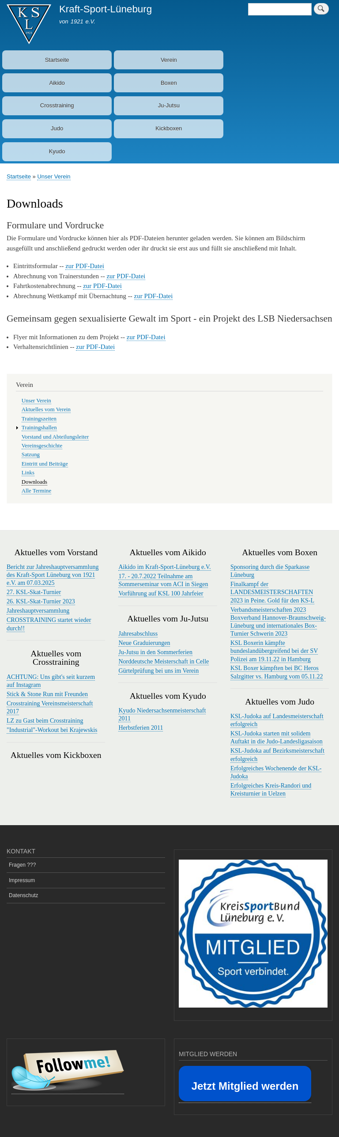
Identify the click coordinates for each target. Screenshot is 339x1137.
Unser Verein (53, 176)
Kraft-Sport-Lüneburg (105, 9)
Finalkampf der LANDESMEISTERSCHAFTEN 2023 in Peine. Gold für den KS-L (272, 592)
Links (28, 473)
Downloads (34, 482)
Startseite (57, 60)
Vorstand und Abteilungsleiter (55, 437)
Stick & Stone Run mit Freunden (47, 694)
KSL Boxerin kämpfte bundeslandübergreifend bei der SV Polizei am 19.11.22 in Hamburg (274, 651)
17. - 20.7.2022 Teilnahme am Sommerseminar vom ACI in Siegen (163, 580)
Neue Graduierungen (144, 643)
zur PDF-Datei (84, 265)
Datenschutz (23, 895)
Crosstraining (57, 105)
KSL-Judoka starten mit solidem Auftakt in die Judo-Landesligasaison (276, 737)
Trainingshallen (39, 427)
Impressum (22, 880)
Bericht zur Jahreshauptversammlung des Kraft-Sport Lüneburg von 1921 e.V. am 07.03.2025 (52, 575)
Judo (57, 128)
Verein (169, 60)
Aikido (56, 83)
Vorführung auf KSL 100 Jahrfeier (160, 593)
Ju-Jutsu (169, 105)
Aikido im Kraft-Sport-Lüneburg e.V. (164, 567)
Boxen (169, 83)
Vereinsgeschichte (42, 446)
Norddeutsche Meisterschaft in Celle (163, 661)
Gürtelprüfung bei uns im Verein (158, 670)
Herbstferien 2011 (140, 727)
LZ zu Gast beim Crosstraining (45, 720)
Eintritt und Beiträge (45, 464)
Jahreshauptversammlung (38, 610)
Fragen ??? (22, 865)
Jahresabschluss (138, 633)
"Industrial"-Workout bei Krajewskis (52, 730)
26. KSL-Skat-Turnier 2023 (41, 601)
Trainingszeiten (39, 419)
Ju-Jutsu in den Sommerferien (155, 652)
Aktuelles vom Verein (46, 409)
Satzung (31, 454)
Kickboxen (168, 128)
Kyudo (57, 151)
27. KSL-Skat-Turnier (34, 592)
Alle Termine (36, 491)
